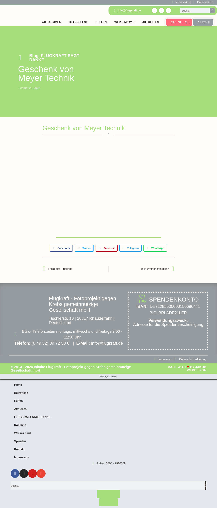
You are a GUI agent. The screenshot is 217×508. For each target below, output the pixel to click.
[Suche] (212, 10)
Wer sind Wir (124, 22)
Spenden (20, 441)
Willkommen (51, 22)
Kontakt (19, 449)
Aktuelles (150, 22)
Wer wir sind (22, 433)
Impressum (21, 457)
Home (18, 384)
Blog (33, 55)
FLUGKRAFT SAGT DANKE (54, 57)
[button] (61, 248)
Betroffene (78, 22)
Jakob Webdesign (196, 368)
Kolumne (20, 425)
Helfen (101, 22)
